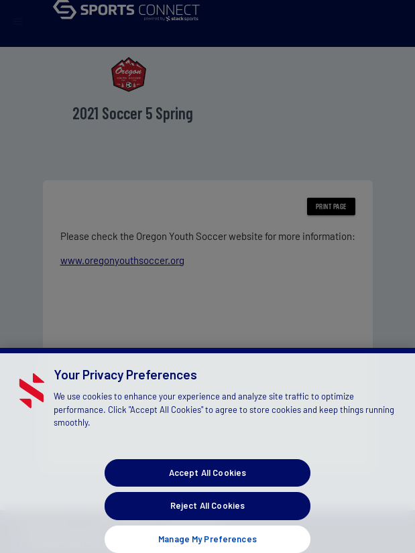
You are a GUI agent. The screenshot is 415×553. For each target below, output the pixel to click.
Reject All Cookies (207, 514)
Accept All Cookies (207, 482)
